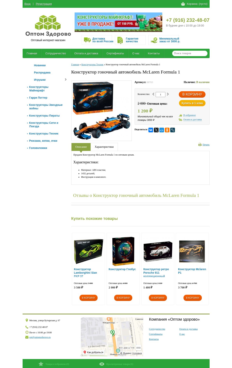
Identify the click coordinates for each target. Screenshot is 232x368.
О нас (135, 53)
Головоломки (37, 148)
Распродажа (42, 72)
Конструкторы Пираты (43, 115)
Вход (28, 3)
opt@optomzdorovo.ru (40, 337)
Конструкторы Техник (42, 133)
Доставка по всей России (102, 40)
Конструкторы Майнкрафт (38, 88)
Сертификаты (115, 53)
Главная (32, 53)
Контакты (154, 53)
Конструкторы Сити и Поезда (42, 124)
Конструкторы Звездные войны (45, 106)
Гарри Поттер (37, 97)
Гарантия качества (132, 40)
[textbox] (189, 53)
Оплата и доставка (86, 53)
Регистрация (44, 3)
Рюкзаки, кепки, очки (42, 140)
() (53, 363)
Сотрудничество (55, 53)
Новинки (40, 65)
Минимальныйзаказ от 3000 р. (169, 40)
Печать (203, 144)
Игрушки (40, 79)
